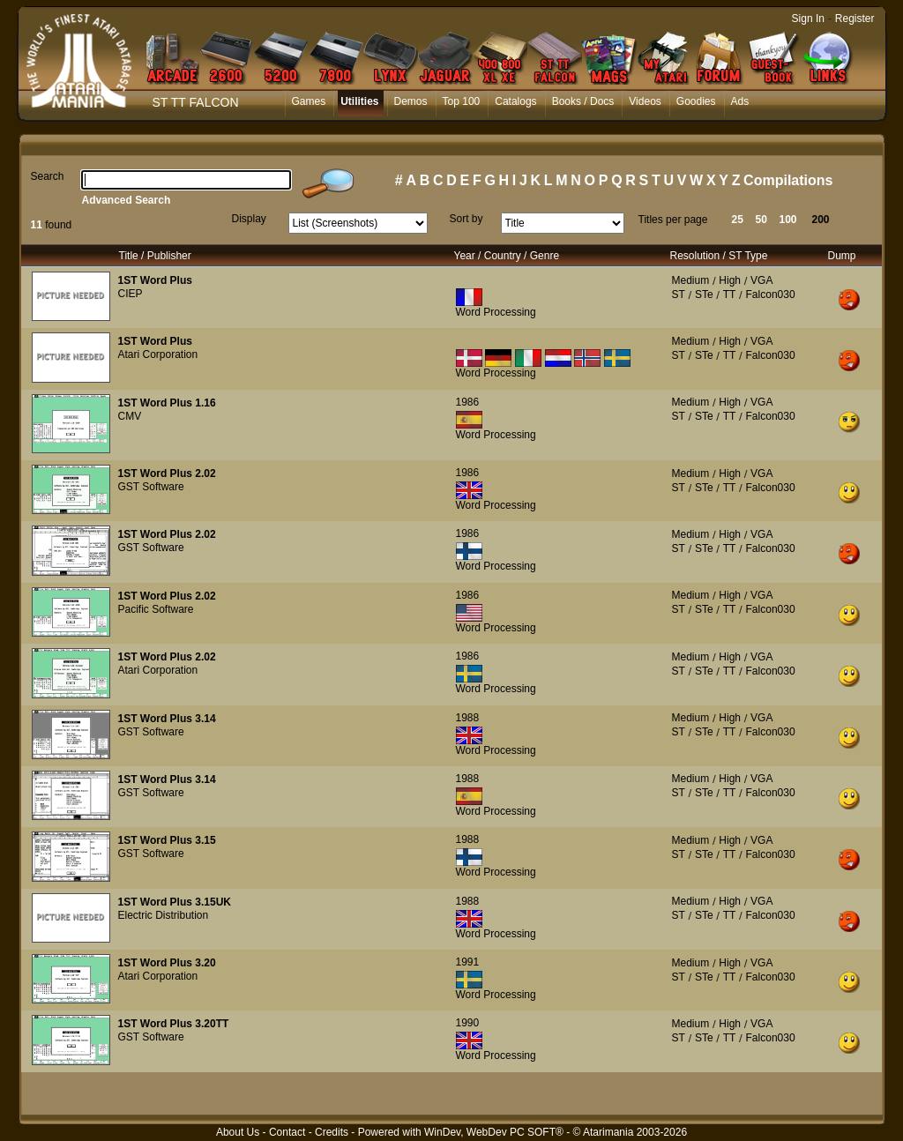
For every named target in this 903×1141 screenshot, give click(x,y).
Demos (411, 101)
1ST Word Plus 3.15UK (174, 902)
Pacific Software (156, 609)
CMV (130, 416)
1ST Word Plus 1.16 (167, 403)
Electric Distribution (163, 915)
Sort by (466, 219)
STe (704, 294)
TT (729, 294)
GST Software (151, 487)
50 (761, 219)
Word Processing (496, 312)
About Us (237, 1132)
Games (309, 101)
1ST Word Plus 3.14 (167, 718)
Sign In (808, 18)
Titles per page (673, 219)
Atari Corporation (158, 354)
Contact (287, 1132)
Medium (691, 280)
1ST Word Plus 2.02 (167, 473)
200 (821, 219)
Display (249, 219)
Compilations (787, 180)
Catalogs (515, 101)
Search (47, 176)
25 (737, 219)
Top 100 (462, 101)
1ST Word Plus (155, 280)
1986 (468, 402)
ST (678, 294)
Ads (740, 101)
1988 (468, 718)
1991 (468, 962)
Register (855, 18)
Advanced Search (126, 200)
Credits (331, 1132)
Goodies (696, 101)
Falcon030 (770, 294)
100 (788, 219)
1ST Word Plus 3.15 (167, 840)
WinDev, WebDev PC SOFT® (493, 1132)
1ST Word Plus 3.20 (167, 963)
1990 (468, 1023)
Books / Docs (583, 101)
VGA (761, 280)
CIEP (130, 293)
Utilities (359, 101)
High (730, 280)
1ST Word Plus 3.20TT (173, 1024)
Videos (644, 101)
